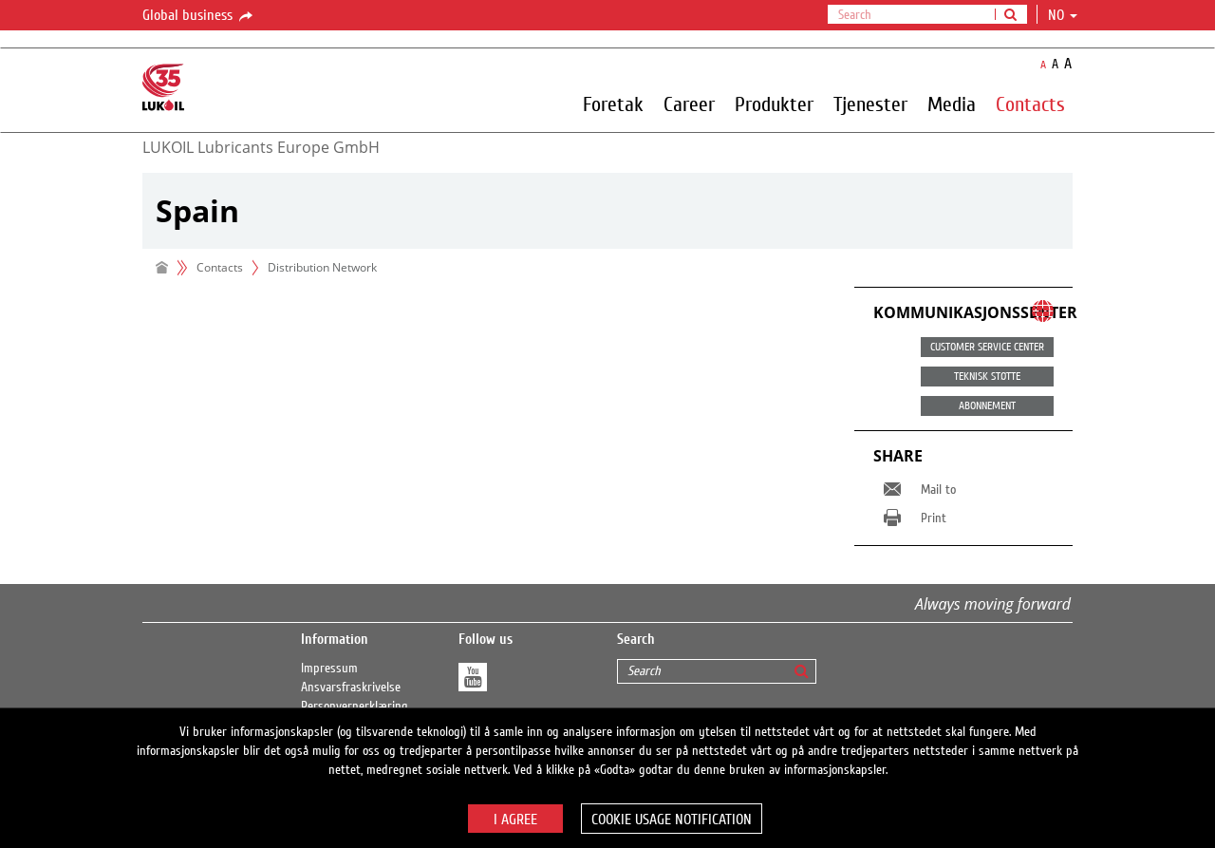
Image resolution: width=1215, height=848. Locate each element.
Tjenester (870, 103)
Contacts (1030, 103)
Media (951, 103)
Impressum (329, 668)
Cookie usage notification (671, 819)
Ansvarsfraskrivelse (351, 687)
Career (689, 103)
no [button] (1062, 15)
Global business (198, 16)
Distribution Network (322, 267)
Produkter (774, 103)
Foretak (613, 103)
